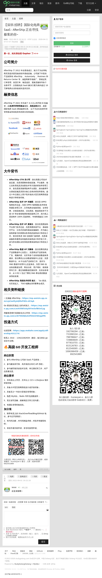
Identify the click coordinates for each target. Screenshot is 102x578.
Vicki (6, 39)
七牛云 (53, 564)
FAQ (14, 551)
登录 (97, 10)
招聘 (21, 18)
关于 (6, 551)
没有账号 (40, 502)
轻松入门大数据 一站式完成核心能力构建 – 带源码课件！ (76, 230)
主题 (25, 3)
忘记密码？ (86, 47)
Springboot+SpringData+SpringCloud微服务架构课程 (76, 130)
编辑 (6, 507)
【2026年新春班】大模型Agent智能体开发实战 (73, 267)
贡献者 (22, 551)
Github (40, 551)
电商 (11, 476)
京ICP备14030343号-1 (13, 574)
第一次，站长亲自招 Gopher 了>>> (21, 53)
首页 (6, 18)
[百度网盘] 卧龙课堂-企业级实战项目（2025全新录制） (76, 150)
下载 (80, 3)
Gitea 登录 (72, 60)
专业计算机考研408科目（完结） (68, 118)
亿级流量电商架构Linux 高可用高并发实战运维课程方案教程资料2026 (77, 124)
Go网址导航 (69, 3)
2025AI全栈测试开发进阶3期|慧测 (69, 157)
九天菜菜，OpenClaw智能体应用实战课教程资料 (74, 161)
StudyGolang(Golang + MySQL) (26, 564)
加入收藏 (7, 469)
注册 (89, 10)
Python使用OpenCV (63, 146)
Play (59, 551)
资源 (49, 3)
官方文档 (91, 3)
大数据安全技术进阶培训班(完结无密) (70, 226)
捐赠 (89, 551)
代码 (34, 476)
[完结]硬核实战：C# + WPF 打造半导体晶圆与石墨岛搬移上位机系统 (77, 169)
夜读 (44, 476)
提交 (43, 541)
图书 (57, 3)
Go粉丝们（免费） (85, 400)
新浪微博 (50, 551)
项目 (41, 3)
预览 (13, 507)
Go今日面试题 (61, 69)
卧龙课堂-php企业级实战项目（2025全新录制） (73, 140)
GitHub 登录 (72, 55)
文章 (33, 3)
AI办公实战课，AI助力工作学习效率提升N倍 (72, 136)
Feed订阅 (14, 553)
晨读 (30, 551)
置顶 (22, 42)
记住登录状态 (60, 38)
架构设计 (22, 476)
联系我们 (80, 551)
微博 (15, 469)
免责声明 (69, 551)
